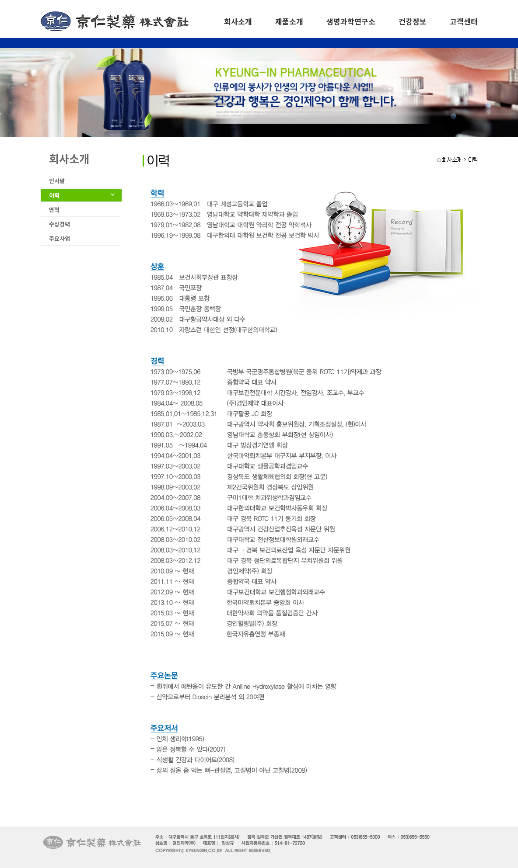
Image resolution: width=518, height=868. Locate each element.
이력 (54, 195)
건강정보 (413, 21)
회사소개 (238, 21)
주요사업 (59, 238)
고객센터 (464, 21)
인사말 (57, 181)
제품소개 (289, 21)
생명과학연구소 (350, 21)
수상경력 (59, 224)
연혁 (54, 209)
